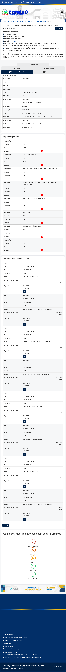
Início (4, 21)
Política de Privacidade (28, 667)
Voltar (5, 525)
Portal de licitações (27, 21)
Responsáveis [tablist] (48, 72)
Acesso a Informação (14, 21)
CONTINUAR (58, 667)
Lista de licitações (40, 21)
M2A (14, 41)
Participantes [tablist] (49, 68)
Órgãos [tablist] (17, 68)
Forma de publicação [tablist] (17, 72)
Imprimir (59, 28)
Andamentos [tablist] (33, 64)
